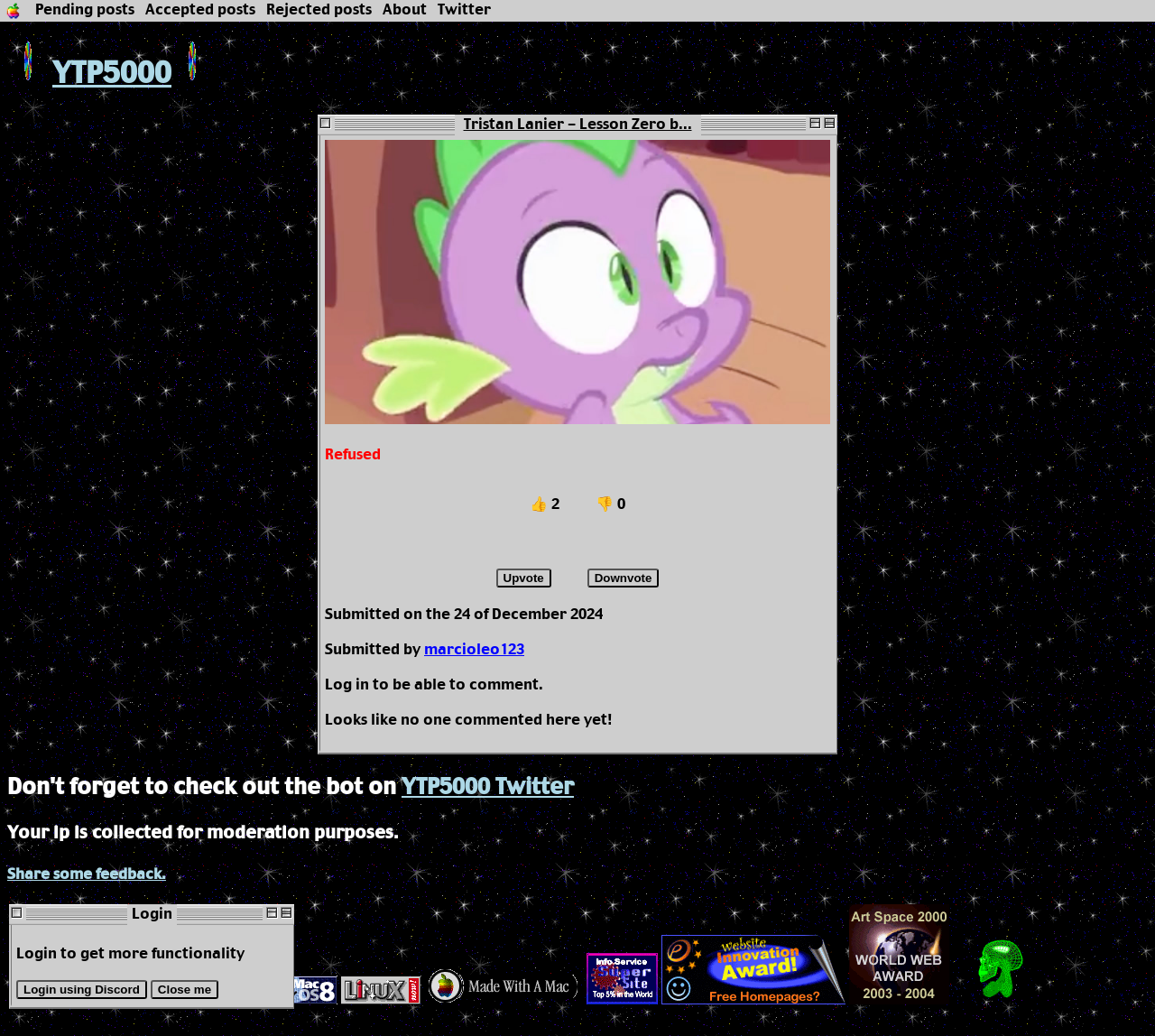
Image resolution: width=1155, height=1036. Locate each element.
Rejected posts (319, 10)
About (405, 10)
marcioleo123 (474, 650)
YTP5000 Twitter (488, 787)
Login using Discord (81, 989)
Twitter (464, 10)
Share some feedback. (86, 875)
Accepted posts (200, 10)
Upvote (524, 578)
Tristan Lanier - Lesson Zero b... (578, 125)
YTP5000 (89, 74)
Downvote (623, 578)
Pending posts (84, 10)
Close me (184, 989)
